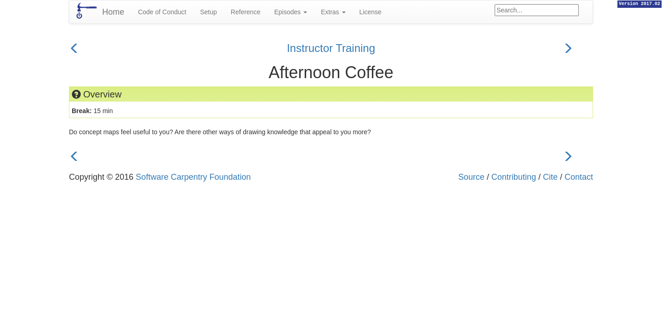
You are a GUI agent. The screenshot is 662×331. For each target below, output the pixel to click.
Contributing (513, 177)
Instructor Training (331, 48)
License (371, 12)
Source (471, 177)
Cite (550, 177)
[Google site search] (537, 10)
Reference (246, 12)
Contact (579, 177)
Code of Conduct (162, 12)
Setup (208, 12)
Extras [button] (333, 12)
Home (113, 12)
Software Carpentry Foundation (193, 177)
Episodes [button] (290, 12)
